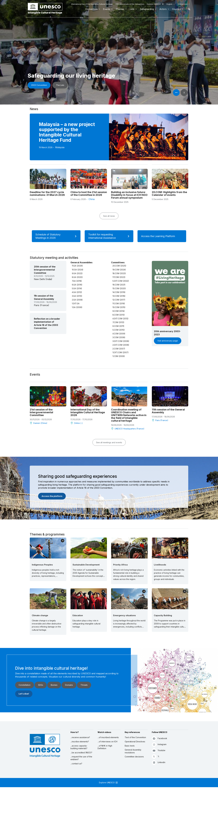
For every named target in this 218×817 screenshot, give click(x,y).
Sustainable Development (86, 564)
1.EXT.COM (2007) (120, 352)
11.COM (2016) (118, 303)
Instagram (159, 744)
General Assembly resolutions (133, 751)
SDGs (40, 685)
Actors (163, 9)
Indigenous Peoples (42, 564)
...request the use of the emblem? (81, 758)
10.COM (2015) (118, 307)
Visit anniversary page (167, 341)
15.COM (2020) (119, 288)
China (92, 199)
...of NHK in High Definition (105, 747)
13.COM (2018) (118, 296)
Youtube (158, 750)
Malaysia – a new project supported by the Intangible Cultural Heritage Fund (67, 132)
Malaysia (59, 147)
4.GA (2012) (77, 292)
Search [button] (188, 9)
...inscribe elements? (79, 741)
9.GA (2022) (77, 273)
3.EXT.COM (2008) (120, 341)
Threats (84, 685)
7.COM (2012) (118, 322)
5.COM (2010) (118, 330)
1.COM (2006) (118, 356)
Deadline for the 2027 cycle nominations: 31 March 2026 (47, 193)
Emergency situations (124, 615)
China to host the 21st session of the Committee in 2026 (88, 193)
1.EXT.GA (75, 303)
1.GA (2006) (77, 307)
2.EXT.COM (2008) (120, 345)
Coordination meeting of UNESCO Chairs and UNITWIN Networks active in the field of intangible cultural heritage (128, 415)
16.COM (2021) (118, 285)
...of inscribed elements (108, 737)
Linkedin (158, 762)
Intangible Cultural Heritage (45, 12)
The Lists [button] (60, 85)
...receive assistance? (80, 737)
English (169, 4)
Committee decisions (134, 756)
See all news (109, 216)
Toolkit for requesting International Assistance (109, 236)
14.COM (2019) (118, 292)
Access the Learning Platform (161, 236)
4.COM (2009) (118, 334)
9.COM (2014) (118, 311)
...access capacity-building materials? (78, 747)
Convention (91, 9)
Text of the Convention (135, 737)
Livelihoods (160, 564)
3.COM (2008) (118, 337)
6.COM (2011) (118, 326)
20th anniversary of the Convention (129, 4)
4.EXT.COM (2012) (120, 318)
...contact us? (76, 763)
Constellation (24, 685)
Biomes (54, 685)
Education (78, 615)
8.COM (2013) (118, 315)
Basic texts (130, 746)
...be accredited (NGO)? (81, 752)
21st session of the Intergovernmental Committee (41, 412)
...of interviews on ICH (107, 741)
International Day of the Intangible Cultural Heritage (92, 4)
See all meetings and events (109, 442)
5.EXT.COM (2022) (120, 281)
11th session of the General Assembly (168, 411)
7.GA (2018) (77, 281)
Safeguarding (147, 9)
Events (106, 9)
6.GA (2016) (77, 285)
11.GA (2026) (77, 266)
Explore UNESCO (155, 4)
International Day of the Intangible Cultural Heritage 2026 (87, 412)
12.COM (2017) (118, 300)
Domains (69, 685)
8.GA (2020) (77, 277)
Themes (120, 9)
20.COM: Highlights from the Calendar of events (169, 193)
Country (176, 9)
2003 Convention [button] (39, 85)
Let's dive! (24, 694)
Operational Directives (135, 741)
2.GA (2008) (77, 300)
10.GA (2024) (77, 270)
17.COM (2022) (118, 277)
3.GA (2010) (77, 296)
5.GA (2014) (77, 288)
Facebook (159, 738)
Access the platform (52, 496)
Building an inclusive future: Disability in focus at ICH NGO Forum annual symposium (129, 195)
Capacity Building (163, 615)
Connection (182, 4)
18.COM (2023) (119, 273)
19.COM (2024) (119, 270)
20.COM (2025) (119, 266)
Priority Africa (120, 564)
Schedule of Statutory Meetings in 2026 (56, 236)
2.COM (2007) (118, 349)
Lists (132, 9)
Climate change (40, 615)
